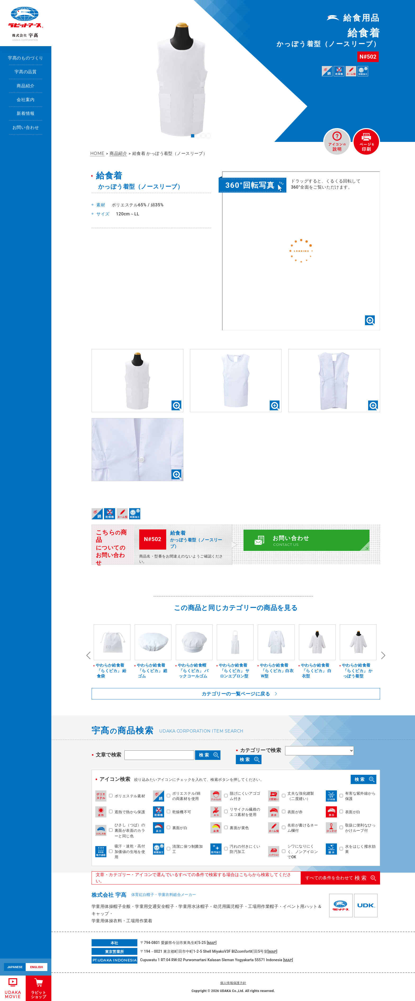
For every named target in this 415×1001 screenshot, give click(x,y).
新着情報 (25, 113)
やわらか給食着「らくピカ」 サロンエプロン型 (234, 670)
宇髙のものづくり (26, 57)
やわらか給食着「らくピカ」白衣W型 (277, 670)
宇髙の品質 (26, 71)
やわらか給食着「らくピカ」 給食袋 (111, 670)
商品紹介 (25, 85)
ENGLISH (36, 967)
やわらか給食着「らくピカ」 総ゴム (152, 670)
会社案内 (25, 99)
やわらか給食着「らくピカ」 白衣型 (316, 670)
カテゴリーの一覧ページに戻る (236, 694)
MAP (211, 943)
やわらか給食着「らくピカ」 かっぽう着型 (357, 670)
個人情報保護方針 (233, 983)
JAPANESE (14, 967)
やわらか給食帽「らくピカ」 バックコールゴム (193, 670)
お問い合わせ (25, 127)
